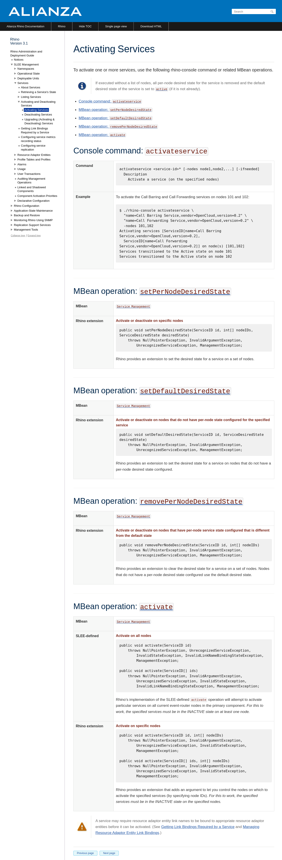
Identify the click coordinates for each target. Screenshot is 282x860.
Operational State (28, 73)
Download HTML (151, 26)
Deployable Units (28, 78)
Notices (18, 59)
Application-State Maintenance (33, 210)
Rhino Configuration (26, 205)
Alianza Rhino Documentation (25, 26)
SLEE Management (26, 64)
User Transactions (29, 173)
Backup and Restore (27, 215)
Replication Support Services (32, 225)
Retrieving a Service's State (38, 92)
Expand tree (34, 235)
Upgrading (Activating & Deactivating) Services (39, 121)
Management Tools (26, 229)
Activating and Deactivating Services (38, 103)
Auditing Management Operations (31, 180)
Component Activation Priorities (37, 196)
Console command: (110, 101)
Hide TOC (85, 26)
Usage (21, 169)
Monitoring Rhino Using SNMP (33, 220)
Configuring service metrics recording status (38, 139)
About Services (30, 87)
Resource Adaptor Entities (33, 155)
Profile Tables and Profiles (33, 159)
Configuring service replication (33, 147)
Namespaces (25, 68)
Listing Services (31, 97)
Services (22, 83)
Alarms (21, 164)
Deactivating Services (38, 114)
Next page (109, 853)
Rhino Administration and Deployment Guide (26, 53)
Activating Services (36, 110)
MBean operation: (94, 110)
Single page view (116, 26)
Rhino (61, 26)
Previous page (85, 853)
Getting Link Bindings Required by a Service (198, 827)
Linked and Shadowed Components (31, 189)
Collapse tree (18, 235)
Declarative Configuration (33, 200)
